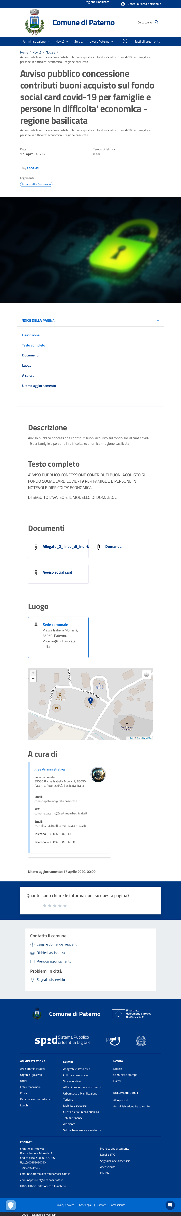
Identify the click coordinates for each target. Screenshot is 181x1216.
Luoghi (24, 1105)
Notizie (50, 52)
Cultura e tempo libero (76, 1075)
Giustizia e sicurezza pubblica (81, 1112)
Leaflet (130, 738)
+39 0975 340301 (31, 1167)
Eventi (117, 1081)
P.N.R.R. (105, 1173)
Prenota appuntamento (114, 1148)
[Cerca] (156, 22)
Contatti (26, 1142)
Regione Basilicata (97, 2)
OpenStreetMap (144, 738)
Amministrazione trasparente (131, 1106)
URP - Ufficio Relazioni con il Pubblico (43, 1186)
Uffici (23, 1081)
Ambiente (69, 1124)
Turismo (68, 1099)
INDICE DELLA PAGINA (38, 320)
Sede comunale (55, 624)
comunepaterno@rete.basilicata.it (41, 1180)
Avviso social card (57, 572)
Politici (24, 1093)
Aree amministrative (32, 1068)
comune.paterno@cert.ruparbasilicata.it (45, 1173)
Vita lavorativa (72, 1081)
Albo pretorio (121, 1100)
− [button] (33, 679)
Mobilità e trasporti (74, 1105)
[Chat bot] (170, 1205)
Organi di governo (31, 1074)
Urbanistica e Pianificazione (80, 1093)
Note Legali (85, 1205)
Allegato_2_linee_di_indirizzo (68, 546)
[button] (141, 4)
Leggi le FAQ (107, 1154)
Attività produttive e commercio (82, 1087)
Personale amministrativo (36, 1099)
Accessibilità (107, 1167)
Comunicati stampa (125, 1074)
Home (24, 52)
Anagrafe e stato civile (77, 1069)
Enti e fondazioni (30, 1087)
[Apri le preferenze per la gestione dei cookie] (11, 1205)
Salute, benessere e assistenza (82, 1130)
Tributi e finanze (73, 1118)
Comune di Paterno (84, 22)
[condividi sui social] (30, 168)
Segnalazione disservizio (115, 1161)
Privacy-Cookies (65, 1205)
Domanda (113, 546)
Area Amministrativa (49, 769)
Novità (36, 52)
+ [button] (33, 673)
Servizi (68, 1061)
